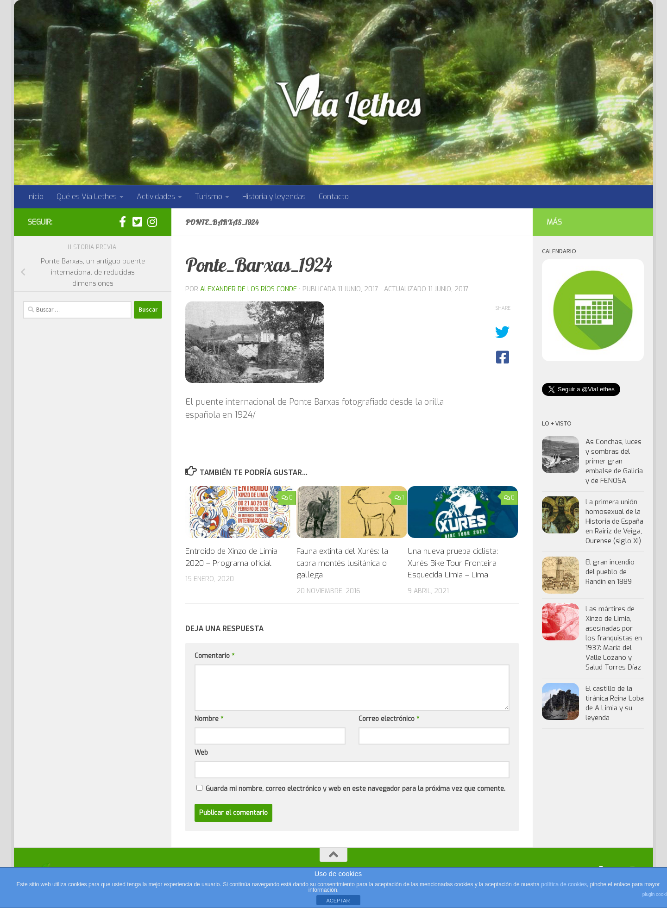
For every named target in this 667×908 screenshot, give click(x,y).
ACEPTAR (338, 900)
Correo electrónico (389, 718)
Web (201, 752)
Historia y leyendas (274, 196)
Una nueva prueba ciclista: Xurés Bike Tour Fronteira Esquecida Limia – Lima (453, 563)
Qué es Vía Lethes (87, 196)
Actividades (156, 196)
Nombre (209, 718)
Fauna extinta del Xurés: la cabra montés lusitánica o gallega (342, 563)
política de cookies (564, 884)
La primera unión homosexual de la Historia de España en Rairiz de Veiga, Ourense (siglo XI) (614, 521)
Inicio (35, 196)
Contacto (334, 196)
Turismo (208, 196)
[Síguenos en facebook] (122, 221)
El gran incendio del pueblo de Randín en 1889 (610, 571)
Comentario (214, 655)
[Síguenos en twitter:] (137, 221)
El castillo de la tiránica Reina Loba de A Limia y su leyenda (614, 703)
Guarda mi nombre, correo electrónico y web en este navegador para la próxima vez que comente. (355, 788)
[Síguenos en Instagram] (151, 221)
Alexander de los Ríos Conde (248, 289)
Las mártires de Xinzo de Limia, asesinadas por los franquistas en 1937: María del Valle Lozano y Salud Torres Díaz (613, 638)
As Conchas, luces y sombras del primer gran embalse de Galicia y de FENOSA (614, 461)
